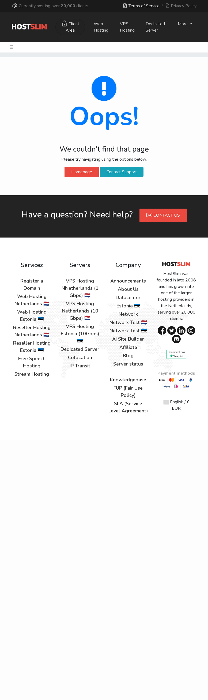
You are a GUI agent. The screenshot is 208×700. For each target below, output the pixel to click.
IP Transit (80, 366)
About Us (128, 289)
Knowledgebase (128, 380)
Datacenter (128, 297)
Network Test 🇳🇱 (128, 322)
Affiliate (128, 347)
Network (128, 314)
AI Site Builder (128, 339)
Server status (128, 364)
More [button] (183, 24)
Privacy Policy (180, 6)
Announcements (128, 281)
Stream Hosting (31, 374)
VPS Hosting (127, 27)
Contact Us (163, 215)
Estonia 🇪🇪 (128, 306)
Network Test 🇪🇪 (128, 331)
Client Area (70, 26)
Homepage (81, 172)
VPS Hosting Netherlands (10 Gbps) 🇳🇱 (80, 310)
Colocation (80, 357)
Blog (128, 355)
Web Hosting (101, 27)
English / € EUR (176, 405)
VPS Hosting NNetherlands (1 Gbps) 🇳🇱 (80, 288)
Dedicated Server (155, 27)
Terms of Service (141, 6)
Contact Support (122, 172)
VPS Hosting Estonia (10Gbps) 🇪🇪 (80, 333)
